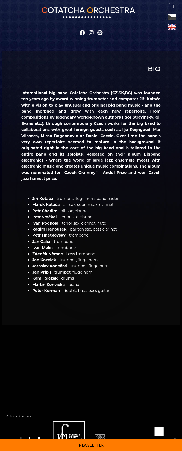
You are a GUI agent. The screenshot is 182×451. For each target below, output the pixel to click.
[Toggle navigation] (173, 6)
